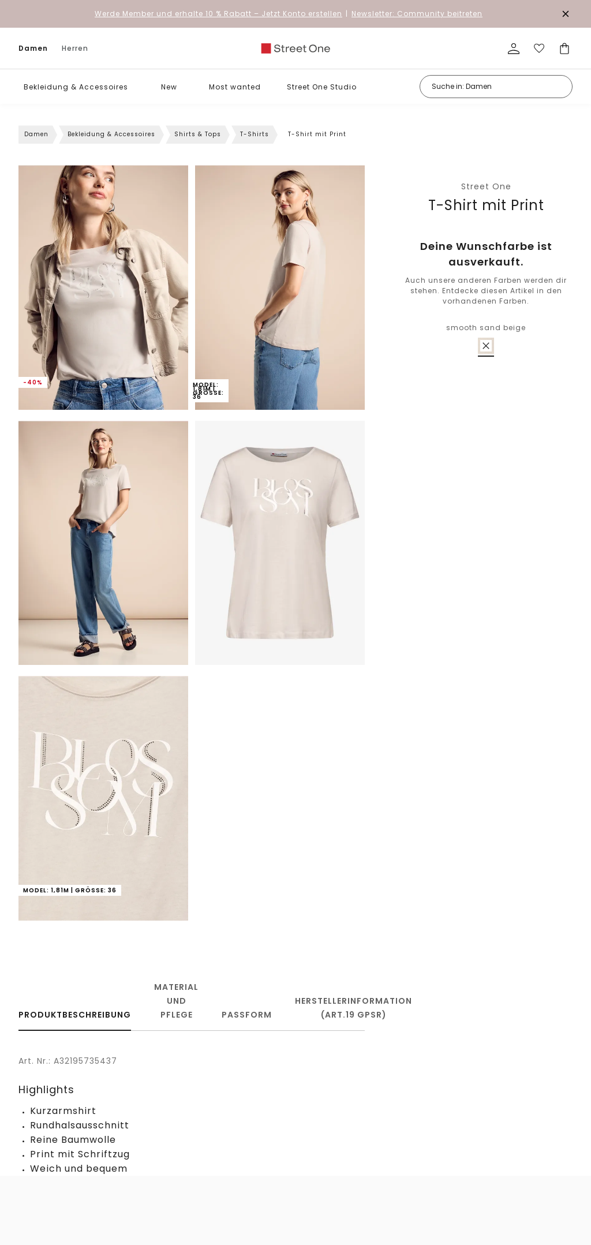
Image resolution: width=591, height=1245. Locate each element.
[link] (295, 48)
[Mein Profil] (514, 48)
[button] (136, 87)
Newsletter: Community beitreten (416, 13)
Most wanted (235, 87)
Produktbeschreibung (74, 1014)
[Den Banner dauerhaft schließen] (566, 13)
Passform (247, 1014)
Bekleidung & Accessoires (76, 87)
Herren (75, 48)
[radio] (486, 346)
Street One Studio (322, 87)
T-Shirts (254, 134)
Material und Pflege (176, 1000)
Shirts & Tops (197, 134)
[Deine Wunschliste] (539, 48)
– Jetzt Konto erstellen (218, 13)
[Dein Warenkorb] (564, 48)
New (169, 87)
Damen (33, 48)
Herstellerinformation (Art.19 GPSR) (353, 1007)
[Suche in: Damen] (496, 86)
